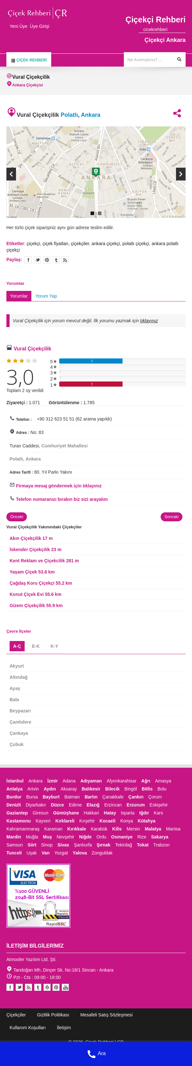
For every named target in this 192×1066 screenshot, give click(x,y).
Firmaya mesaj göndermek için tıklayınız (56, 485)
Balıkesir (91, 788)
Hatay (110, 812)
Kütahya (147, 820)
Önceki (16, 516)
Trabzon (161, 844)
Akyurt (17, 666)
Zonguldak (102, 852)
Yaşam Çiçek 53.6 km (32, 571)
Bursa (32, 796)
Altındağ (19, 677)
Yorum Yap (46, 296)
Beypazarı (20, 710)
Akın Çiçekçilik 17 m (31, 538)
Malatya (153, 828)
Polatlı (69, 115)
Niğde (85, 836)
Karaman (53, 828)
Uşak (32, 852)
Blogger (28, 987)
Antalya (14, 788)
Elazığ (93, 804)
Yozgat (61, 852)
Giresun (40, 812)
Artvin (33, 788)
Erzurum (136, 804)
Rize (141, 836)
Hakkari (91, 812)
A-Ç (17, 646)
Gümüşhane (66, 812)
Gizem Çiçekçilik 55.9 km (36, 605)
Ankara (90, 115)
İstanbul (15, 780)
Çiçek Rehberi (29, 60)
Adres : (22, 432)
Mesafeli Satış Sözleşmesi (106, 1014)
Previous (11, 174)
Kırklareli (65, 820)
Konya (126, 820)
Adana (69, 780)
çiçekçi (33, 243)
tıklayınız (149, 320)
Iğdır (144, 812)
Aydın (50, 788)
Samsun (14, 844)
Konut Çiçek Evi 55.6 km (35, 594)
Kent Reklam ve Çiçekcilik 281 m (44, 560)
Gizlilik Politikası (53, 1014)
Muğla (32, 836)
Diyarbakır (36, 804)
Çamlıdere (20, 722)
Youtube (47, 987)
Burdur (13, 796)
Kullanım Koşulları (28, 1027)
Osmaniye (121, 836)
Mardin (13, 836)
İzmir (52, 780)
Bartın (90, 796)
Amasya (163, 780)
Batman (72, 796)
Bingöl (130, 788)
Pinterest (56, 987)
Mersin (133, 828)
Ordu (101, 836)
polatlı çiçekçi (136, 243)
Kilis (117, 828)
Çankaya (19, 733)
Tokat (142, 844)
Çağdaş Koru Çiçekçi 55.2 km (41, 583)
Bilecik (112, 788)
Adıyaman (91, 780)
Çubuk (17, 744)
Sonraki (171, 516)
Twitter (37, 260)
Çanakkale (113, 796)
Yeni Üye (19, 26)
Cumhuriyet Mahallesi (64, 445)
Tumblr (38, 987)
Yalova (80, 852)
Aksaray (69, 788)
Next (181, 174)
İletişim (64, 1027)
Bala (14, 699)
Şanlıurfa (83, 844)
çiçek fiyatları (55, 243)
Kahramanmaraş (23, 828)
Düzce (57, 804)
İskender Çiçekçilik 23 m (35, 549)
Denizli (13, 804)
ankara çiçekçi (106, 243)
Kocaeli (108, 820)
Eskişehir (158, 804)
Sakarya (159, 836)
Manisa (173, 828)
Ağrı (145, 780)
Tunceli (14, 852)
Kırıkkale (76, 828)
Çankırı (135, 796)
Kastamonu (18, 820)
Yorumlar (19, 296)
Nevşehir (65, 836)
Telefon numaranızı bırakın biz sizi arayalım (59, 499)
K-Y (54, 646)
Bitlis (147, 788)
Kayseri (43, 820)
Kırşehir (87, 820)
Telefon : (24, 419)
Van (46, 852)
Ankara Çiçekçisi (27, 85)
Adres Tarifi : (21, 472)
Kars (158, 812)
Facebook (10, 987)
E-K (36, 646)
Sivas (63, 844)
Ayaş (15, 688)
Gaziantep (17, 812)
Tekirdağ (123, 844)
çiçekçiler (80, 243)
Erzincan (113, 804)
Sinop (47, 844)
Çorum (155, 796)
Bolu (161, 788)
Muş (47, 836)
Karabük (99, 828)
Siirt (32, 844)
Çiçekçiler (16, 1014)
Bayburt (51, 796)
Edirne (75, 804)
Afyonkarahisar (121, 780)
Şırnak (103, 844)
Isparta (127, 812)
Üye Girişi (39, 26)
